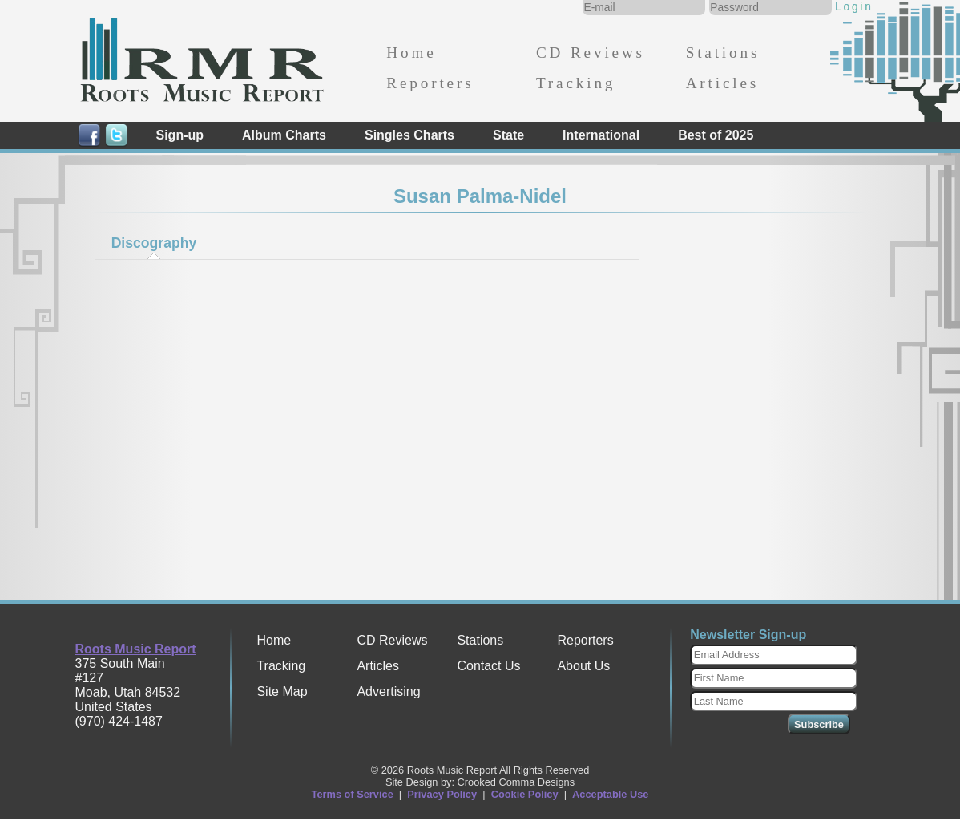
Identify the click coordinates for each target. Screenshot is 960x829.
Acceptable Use (610, 794)
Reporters (430, 83)
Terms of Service (352, 794)
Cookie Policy (525, 794)
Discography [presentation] (154, 243)
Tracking (575, 83)
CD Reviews (590, 52)
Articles (722, 83)
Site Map (281, 691)
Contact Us (488, 666)
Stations (723, 52)
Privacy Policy (442, 794)
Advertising (388, 691)
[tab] (154, 243)
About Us (583, 666)
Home (411, 52)
